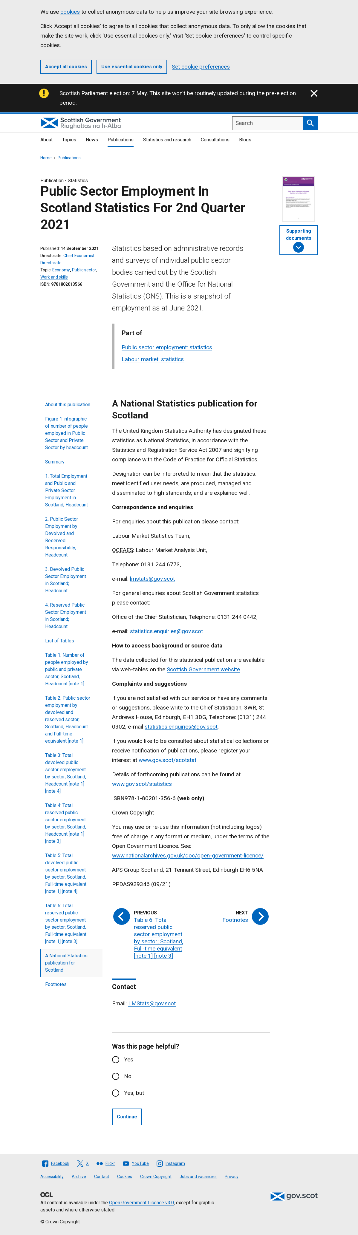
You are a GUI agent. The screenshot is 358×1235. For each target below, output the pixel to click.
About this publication (67, 404)
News (92, 140)
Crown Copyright (156, 1176)
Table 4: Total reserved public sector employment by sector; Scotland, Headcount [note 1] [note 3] (65, 823)
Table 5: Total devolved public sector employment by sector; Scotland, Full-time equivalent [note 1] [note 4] (65, 873)
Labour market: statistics (153, 359)
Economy (61, 270)
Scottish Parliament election (94, 93)
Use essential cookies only (131, 66)
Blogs (245, 140)
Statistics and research (167, 140)
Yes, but (134, 1092)
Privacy (231, 1176)
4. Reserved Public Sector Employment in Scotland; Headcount (65, 615)
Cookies (124, 1176)
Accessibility (52, 1176)
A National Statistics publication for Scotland (66, 963)
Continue (127, 1117)
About (46, 140)
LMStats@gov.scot (152, 1003)
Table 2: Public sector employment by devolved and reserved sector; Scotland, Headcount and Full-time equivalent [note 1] (67, 719)
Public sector (84, 270)
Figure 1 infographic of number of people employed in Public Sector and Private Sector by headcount (66, 433)
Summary (55, 462)
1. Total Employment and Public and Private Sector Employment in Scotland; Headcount (66, 490)
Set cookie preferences (201, 66)
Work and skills (54, 277)
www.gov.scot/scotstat (167, 760)
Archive (79, 1176)
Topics (69, 140)
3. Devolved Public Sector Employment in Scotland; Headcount (65, 579)
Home (46, 157)
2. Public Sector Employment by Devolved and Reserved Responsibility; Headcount (61, 537)
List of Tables (59, 641)
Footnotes (56, 984)
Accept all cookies (66, 66)
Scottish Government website (203, 669)
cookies (70, 11)
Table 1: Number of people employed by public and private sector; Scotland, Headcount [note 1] (66, 669)
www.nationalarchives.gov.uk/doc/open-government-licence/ (188, 855)
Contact (101, 1176)
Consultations (215, 140)
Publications (121, 140)
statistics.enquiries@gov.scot (166, 631)
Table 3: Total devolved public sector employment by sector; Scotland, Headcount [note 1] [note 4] (65, 773)
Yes (128, 1059)
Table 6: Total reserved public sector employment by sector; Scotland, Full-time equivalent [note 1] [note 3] (65, 923)
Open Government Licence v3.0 (141, 1202)
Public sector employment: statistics (167, 347)
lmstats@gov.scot (152, 578)
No (127, 1076)
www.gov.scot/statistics (142, 783)
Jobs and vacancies (198, 1176)
